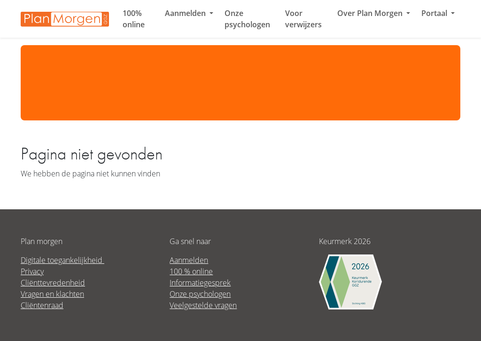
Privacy (32, 271)
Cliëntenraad (42, 305)
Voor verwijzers (303, 19)
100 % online (191, 271)
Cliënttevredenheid (53, 282)
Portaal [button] (435, 13)
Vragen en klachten (52, 294)
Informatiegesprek (200, 282)
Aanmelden (189, 260)
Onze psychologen (247, 19)
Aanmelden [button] (186, 13)
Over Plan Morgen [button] (370, 13)
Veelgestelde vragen (203, 305)
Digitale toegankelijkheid (62, 260)
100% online (134, 19)
